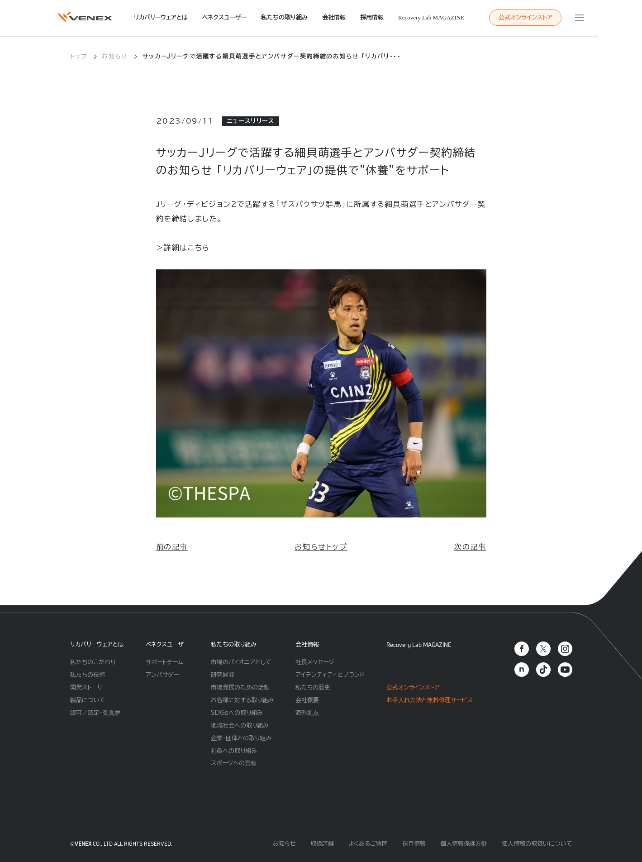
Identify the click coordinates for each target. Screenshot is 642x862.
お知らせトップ (321, 547)
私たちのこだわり (92, 662)
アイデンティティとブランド (330, 675)
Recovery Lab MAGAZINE (431, 17)
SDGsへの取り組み (237, 713)
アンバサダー (162, 675)
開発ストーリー (89, 687)
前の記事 (172, 547)
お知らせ (115, 56)
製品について (87, 700)
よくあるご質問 (368, 844)
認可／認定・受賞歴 (95, 713)
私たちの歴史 (312, 687)
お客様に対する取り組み (242, 700)
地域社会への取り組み (240, 725)
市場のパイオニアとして (241, 662)
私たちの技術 (87, 675)
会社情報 (334, 17)
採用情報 (372, 17)
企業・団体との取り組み (241, 738)
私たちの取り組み (284, 17)
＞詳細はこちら (183, 247)
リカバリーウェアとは (161, 17)
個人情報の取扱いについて (537, 844)
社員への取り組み (234, 751)
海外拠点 (307, 713)
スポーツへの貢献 (234, 763)
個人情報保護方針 (463, 844)
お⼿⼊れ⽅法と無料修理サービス (429, 700)
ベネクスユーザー (224, 17)
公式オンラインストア (525, 17)
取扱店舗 (322, 844)
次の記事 (470, 547)
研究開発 (222, 675)
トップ (79, 56)
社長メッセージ (314, 662)
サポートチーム (164, 662)
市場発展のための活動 (240, 687)
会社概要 (307, 700)
